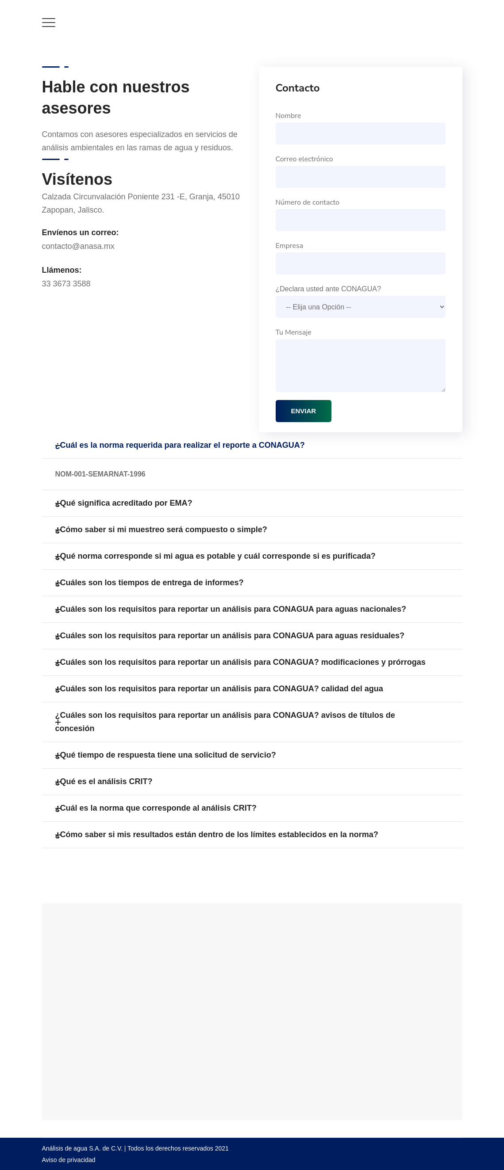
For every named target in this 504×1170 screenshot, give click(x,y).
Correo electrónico (361, 171)
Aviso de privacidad (69, 1159)
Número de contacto (361, 214)
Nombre (361, 128)
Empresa (361, 257)
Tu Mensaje (361, 360)
